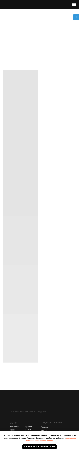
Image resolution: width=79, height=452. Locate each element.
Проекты (27, 430)
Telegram (44, 430)
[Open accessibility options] (76, 17)
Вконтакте (45, 427)
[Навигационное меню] (74, 4)
